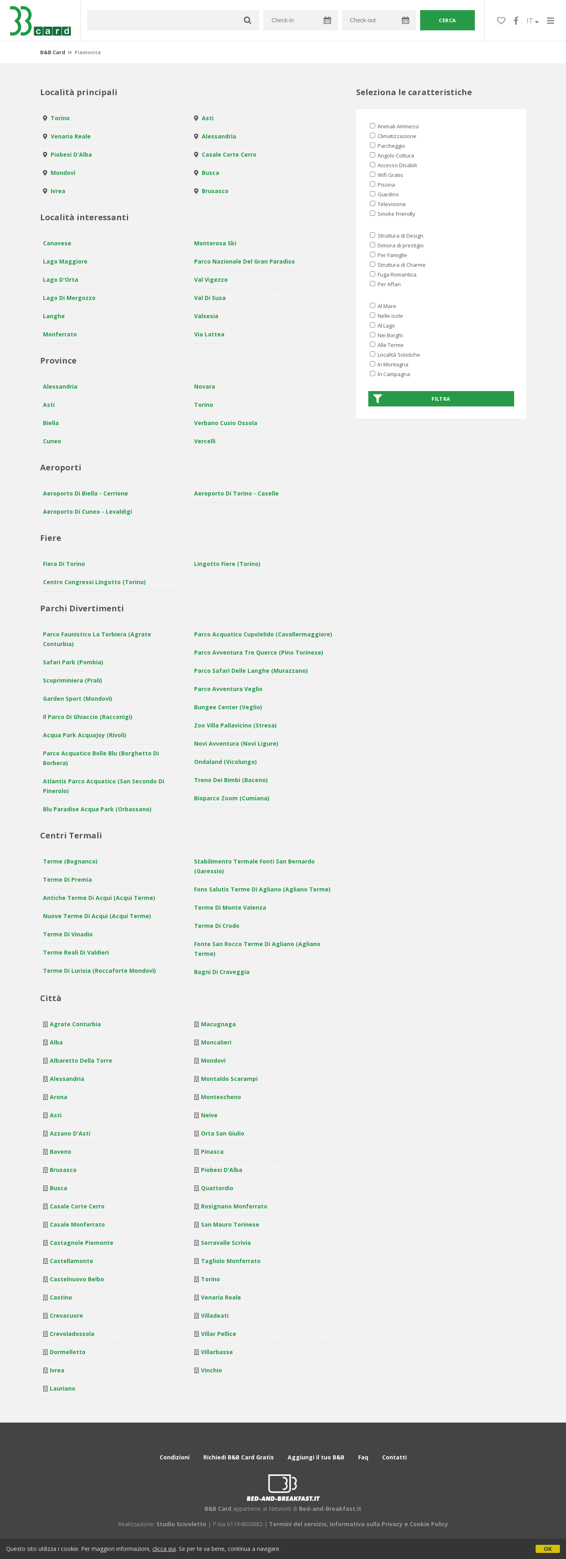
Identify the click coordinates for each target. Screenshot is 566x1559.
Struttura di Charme (398, 264)
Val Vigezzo (211, 279)
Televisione (388, 204)
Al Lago (382, 325)
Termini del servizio (298, 1524)
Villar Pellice (218, 1334)
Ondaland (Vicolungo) (225, 762)
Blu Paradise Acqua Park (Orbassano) (97, 809)
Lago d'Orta (60, 279)
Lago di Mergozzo (69, 298)
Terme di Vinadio (68, 934)
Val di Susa (210, 298)
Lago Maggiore (65, 261)
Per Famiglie (388, 255)
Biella (51, 423)
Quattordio (217, 1188)
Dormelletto (67, 1352)
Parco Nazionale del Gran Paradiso (244, 261)
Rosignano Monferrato (234, 1206)
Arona (58, 1097)
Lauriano (62, 1388)
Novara (204, 386)
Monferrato (60, 334)
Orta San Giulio (222, 1133)
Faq (363, 1457)
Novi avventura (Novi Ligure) (236, 743)
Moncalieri (216, 1042)
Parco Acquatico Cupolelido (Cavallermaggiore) (263, 634)
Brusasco (215, 191)
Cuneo (52, 441)
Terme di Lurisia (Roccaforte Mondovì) (99, 970)
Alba (56, 1042)
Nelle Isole (386, 315)
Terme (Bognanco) (70, 861)
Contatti (394, 1457)
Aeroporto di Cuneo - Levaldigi (87, 511)
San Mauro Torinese (230, 1224)
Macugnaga (218, 1024)
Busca (210, 173)
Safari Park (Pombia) (73, 662)
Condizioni (175, 1457)
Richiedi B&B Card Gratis (238, 1457)
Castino (61, 1297)
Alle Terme (387, 345)
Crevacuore (66, 1315)
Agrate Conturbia (75, 1024)
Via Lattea (209, 334)
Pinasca (212, 1151)
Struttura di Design (396, 235)
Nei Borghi (386, 335)
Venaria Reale (71, 136)
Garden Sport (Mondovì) (77, 698)
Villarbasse (217, 1352)
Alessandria (219, 136)
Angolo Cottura (392, 155)
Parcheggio (387, 145)
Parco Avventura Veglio (228, 689)
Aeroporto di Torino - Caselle (236, 493)
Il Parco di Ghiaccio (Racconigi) (87, 717)
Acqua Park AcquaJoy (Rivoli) (84, 735)
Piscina (382, 184)
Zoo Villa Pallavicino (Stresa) (235, 725)
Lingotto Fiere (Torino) (227, 564)
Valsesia (206, 316)
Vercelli (205, 441)
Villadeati (215, 1315)
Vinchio (211, 1370)
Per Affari (385, 284)
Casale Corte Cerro (229, 154)
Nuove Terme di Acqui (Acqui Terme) (97, 916)
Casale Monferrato (77, 1224)
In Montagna (389, 364)
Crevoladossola (72, 1334)
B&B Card (52, 52)
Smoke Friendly (392, 213)
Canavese (57, 243)
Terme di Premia (67, 879)
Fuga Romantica (393, 274)
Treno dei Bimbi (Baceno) (231, 780)
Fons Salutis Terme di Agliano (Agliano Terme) (262, 889)
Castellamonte (71, 1261)
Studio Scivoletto (181, 1524)
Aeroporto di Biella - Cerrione (85, 493)
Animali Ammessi (394, 126)
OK (548, 1549)
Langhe (54, 316)
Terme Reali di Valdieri (76, 952)
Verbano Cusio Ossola (225, 423)
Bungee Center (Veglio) (228, 707)
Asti (208, 118)
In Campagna (390, 374)
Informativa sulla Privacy (366, 1524)
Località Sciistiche (395, 354)
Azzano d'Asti (70, 1133)
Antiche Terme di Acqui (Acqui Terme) (99, 898)
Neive (209, 1115)
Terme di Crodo (216, 925)
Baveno (60, 1151)
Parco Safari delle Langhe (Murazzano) (251, 670)
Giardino (384, 194)
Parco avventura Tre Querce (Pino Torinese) (258, 652)
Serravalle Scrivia (226, 1242)
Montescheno (221, 1097)
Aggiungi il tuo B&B (316, 1457)
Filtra (412, 398)
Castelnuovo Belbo (77, 1279)
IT (533, 20)
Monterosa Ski (215, 243)
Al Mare (383, 306)
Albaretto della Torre (81, 1060)
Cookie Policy (429, 1524)
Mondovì (63, 173)
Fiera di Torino (64, 564)
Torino (60, 118)
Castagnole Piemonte (81, 1242)
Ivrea (58, 191)
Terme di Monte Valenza (230, 907)
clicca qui (164, 1549)
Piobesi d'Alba (71, 154)
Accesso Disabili (393, 165)
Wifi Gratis (386, 175)
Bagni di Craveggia (222, 972)
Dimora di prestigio (397, 245)
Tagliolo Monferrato (231, 1261)
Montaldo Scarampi (229, 1079)
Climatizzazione (393, 136)
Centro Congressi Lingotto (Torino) (94, 582)
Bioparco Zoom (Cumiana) (231, 798)
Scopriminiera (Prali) (72, 680)
